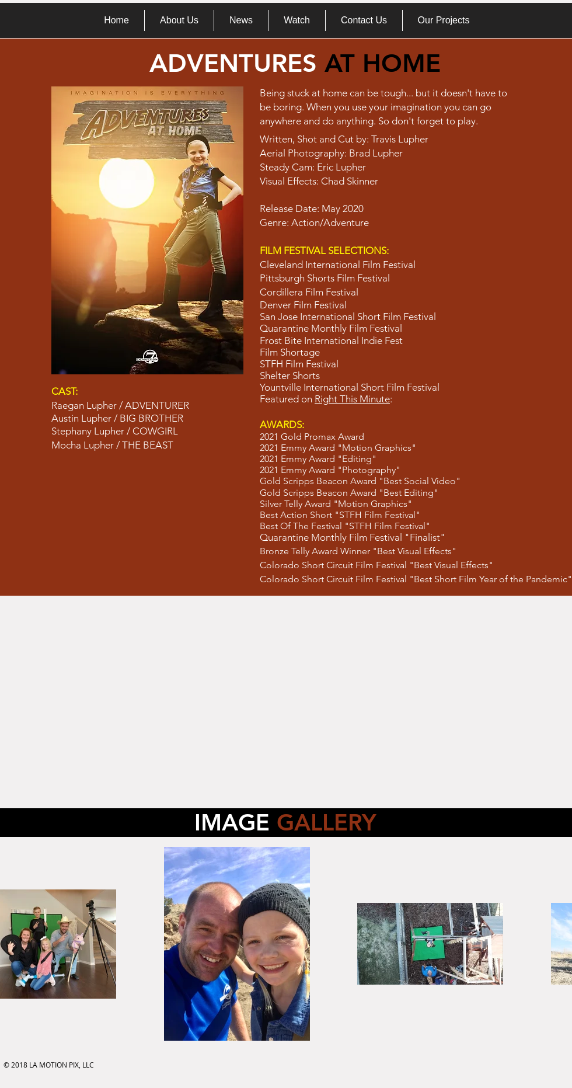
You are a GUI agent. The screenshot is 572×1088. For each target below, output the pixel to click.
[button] (443, 20)
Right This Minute (352, 399)
